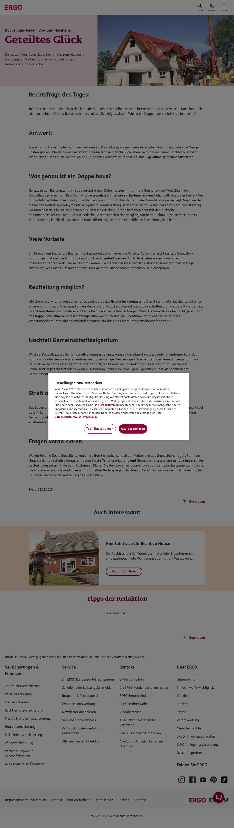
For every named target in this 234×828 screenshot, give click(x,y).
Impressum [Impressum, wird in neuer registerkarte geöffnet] (89, 417)
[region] (118, 406)
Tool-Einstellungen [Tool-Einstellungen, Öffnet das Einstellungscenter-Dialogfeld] (100, 428)
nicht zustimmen (108, 405)
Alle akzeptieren (133, 428)
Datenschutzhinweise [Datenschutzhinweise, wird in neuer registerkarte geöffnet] (68, 417)
